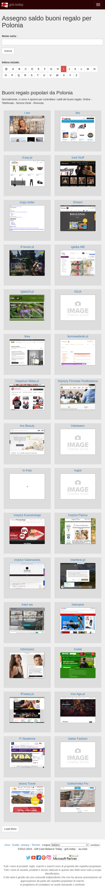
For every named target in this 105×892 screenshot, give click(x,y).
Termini (36, 844)
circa (7, 844)
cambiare (94, 845)
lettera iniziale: (11, 62)
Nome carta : (9, 36)
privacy (25, 844)
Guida (15, 844)
